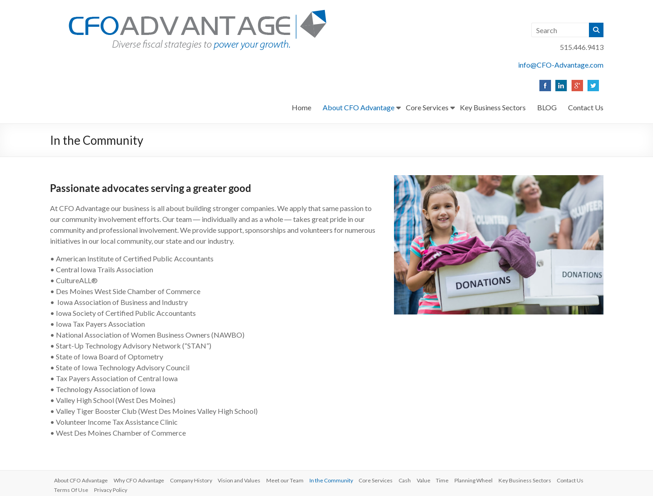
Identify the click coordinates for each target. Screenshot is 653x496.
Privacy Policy (149, 487)
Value (438, 479)
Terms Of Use (108, 487)
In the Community (342, 479)
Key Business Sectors (493, 107)
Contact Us (585, 107)
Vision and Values (246, 479)
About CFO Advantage (358, 107)
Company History (197, 479)
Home (301, 107)
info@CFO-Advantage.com (560, 64)
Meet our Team (294, 479)
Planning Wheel (492, 479)
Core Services (427, 107)
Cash (418, 479)
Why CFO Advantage (143, 479)
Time (459, 479)
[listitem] (544, 85)
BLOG (547, 107)
